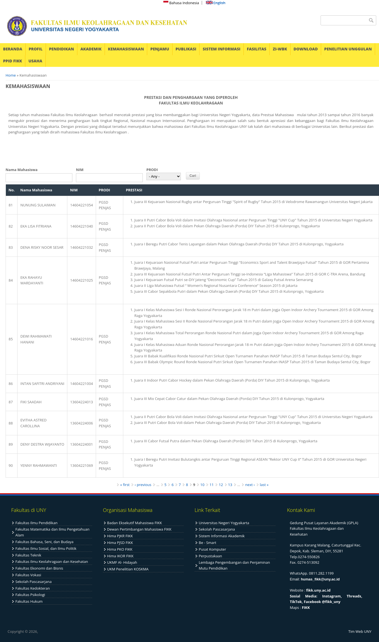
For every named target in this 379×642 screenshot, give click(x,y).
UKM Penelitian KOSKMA (128, 569)
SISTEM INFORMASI (221, 49)
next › (250, 484)
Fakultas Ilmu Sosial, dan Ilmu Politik (45, 548)
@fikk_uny (331, 601)
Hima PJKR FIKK (120, 535)
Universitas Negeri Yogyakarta (224, 522)
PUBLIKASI (186, 49)
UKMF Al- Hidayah (122, 562)
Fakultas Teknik (28, 555)
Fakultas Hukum (29, 601)
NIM (79, 169)
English (215, 2)
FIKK (306, 607)
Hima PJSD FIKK (120, 542)
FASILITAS (256, 49)
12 (221, 484)
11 (212, 484)
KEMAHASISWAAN (126, 49)
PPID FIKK (12, 61)
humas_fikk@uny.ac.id (320, 579)
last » (264, 484)
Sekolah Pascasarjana (33, 581)
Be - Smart (207, 542)
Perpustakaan (210, 555)
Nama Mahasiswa (22, 169)
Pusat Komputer (212, 549)
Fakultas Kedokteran (32, 588)
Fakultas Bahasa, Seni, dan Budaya (44, 541)
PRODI (152, 169)
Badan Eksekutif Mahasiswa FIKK (134, 522)
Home (11, 75)
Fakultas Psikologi (30, 594)
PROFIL (36, 49)
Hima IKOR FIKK (120, 555)
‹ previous (143, 484)
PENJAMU (159, 49)
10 (202, 484)
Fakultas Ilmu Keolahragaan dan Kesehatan (51, 561)
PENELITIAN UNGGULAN (348, 49)
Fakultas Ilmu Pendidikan (36, 522)
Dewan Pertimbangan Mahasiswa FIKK (139, 529)
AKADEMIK (91, 49)
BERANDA (12, 49)
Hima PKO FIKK (119, 549)
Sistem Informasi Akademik (222, 535)
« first (125, 484)
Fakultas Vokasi (28, 574)
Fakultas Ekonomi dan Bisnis (39, 568)
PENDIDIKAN (61, 49)
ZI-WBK (280, 49)
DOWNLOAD (306, 49)
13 (230, 484)
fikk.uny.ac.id (318, 590)
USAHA (35, 61)
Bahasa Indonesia (181, 2)
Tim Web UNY (359, 631)
